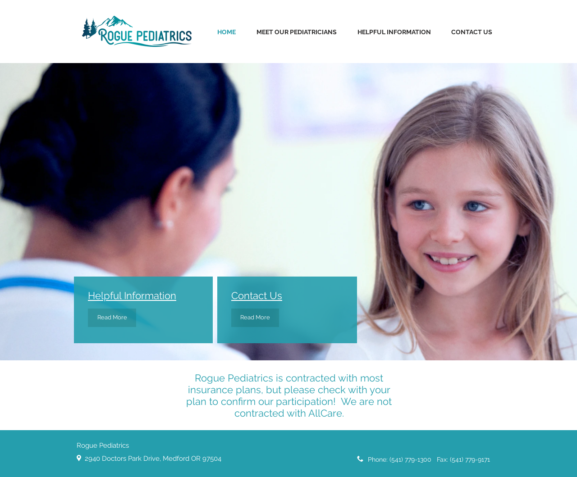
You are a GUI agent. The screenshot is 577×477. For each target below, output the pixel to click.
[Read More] (112, 318)
